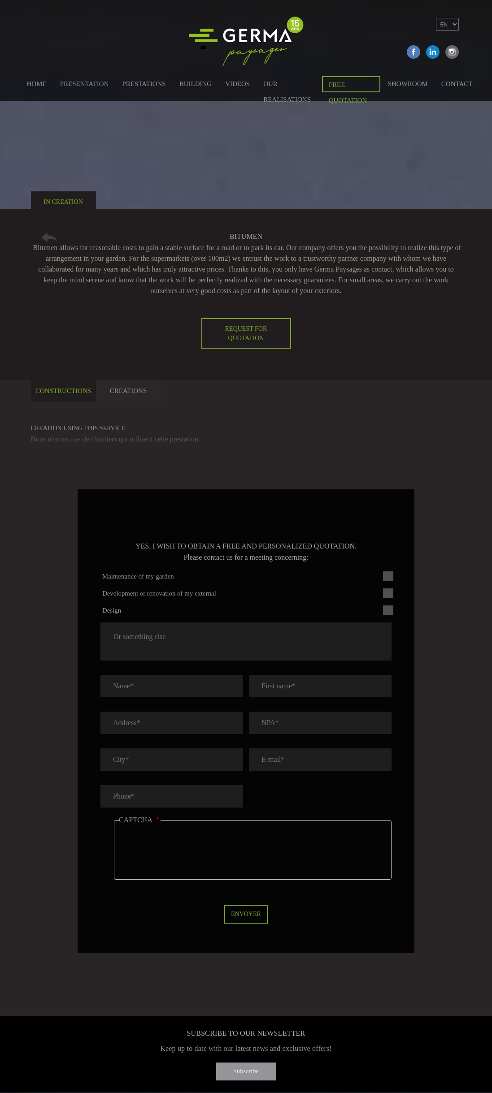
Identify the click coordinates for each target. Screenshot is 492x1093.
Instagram (452, 52)
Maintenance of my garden (138, 576)
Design (111, 610)
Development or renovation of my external (159, 593)
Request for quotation (246, 333)
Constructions (63, 390)
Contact (457, 83)
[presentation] (187, 856)
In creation (63, 202)
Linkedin (433, 52)
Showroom (408, 83)
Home (37, 83)
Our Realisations (287, 85)
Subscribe (246, 1071)
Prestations (143, 83)
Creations (128, 390)
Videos (237, 83)
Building (195, 83)
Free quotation (348, 86)
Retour (49, 237)
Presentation (84, 83)
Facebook (413, 52)
